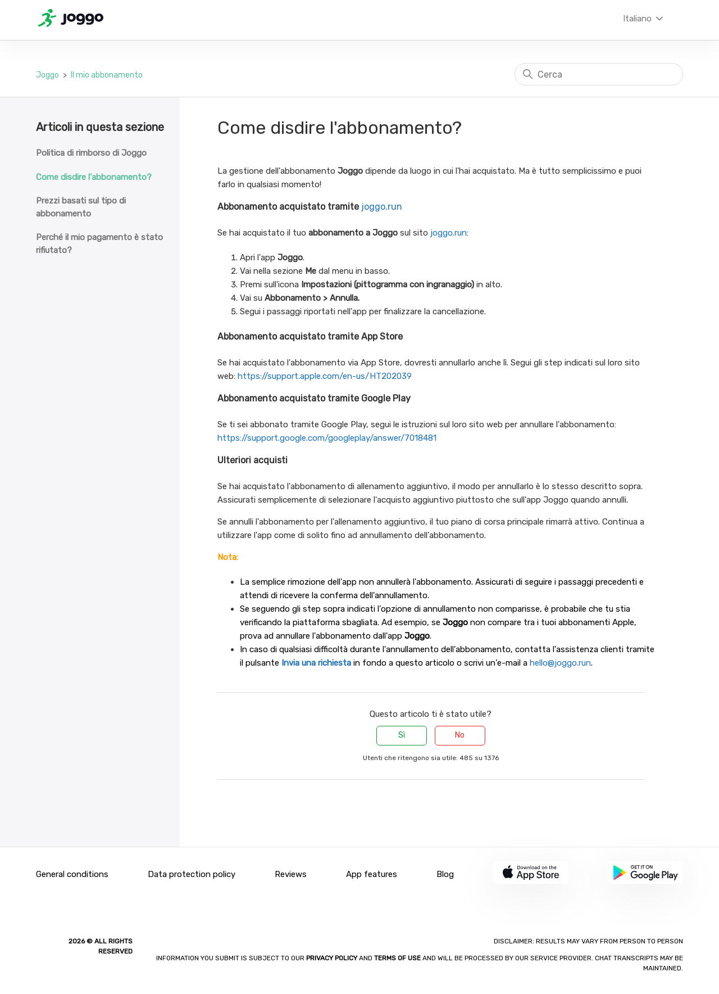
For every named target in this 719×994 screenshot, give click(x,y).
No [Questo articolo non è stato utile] (460, 735)
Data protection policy (191, 874)
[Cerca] (599, 74)
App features (371, 874)
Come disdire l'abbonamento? (94, 177)
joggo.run (381, 206)
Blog (445, 874)
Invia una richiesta (316, 663)
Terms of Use (397, 958)
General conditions (72, 874)
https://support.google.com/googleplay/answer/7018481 (326, 438)
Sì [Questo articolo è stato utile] (401, 735)
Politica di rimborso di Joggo (91, 153)
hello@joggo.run (560, 663)
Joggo (47, 75)
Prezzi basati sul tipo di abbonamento (81, 207)
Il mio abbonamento (107, 75)
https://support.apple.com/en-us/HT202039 (325, 376)
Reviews (291, 874)
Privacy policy (332, 958)
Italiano (644, 18)
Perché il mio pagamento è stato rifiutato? (99, 243)
